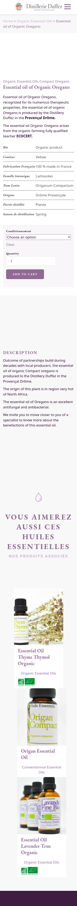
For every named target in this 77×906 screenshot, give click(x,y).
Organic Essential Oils (34, 21)
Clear (10, 244)
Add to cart (25, 274)
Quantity (12, 253)
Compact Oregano (54, 81)
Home (8, 21)
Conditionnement (18, 231)
